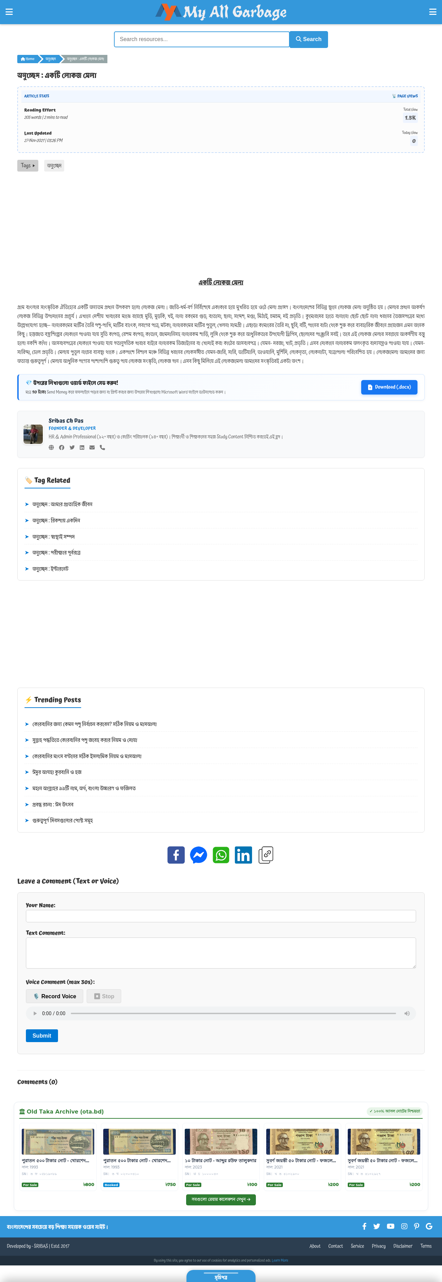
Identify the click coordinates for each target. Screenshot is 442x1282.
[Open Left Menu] (9, 12)
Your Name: (221, 910)
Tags (28, 164)
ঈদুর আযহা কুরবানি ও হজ (53, 771)
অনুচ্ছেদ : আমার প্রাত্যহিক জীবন (59, 503)
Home (28, 58)
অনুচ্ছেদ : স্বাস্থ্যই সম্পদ (50, 536)
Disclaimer (403, 1251)
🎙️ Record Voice (54, 1001)
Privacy (379, 1251)
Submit (41, 1040)
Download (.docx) (389, 386)
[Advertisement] (221, 222)
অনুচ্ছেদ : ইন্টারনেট (46, 568)
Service (357, 1251)
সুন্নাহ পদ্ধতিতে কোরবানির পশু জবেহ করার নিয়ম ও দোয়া (81, 739)
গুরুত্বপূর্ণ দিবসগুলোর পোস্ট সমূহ (59, 819)
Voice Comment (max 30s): (60, 986)
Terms (426, 1251)
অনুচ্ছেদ (51, 58)
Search (306, 39)
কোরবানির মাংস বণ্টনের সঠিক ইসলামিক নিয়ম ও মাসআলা (83, 755)
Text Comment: (221, 950)
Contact (335, 1251)
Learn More (280, 1265)
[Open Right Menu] (433, 12)
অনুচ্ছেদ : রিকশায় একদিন (52, 519)
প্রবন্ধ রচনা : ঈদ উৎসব (49, 803)
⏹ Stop (104, 1001)
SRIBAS (41, 1251)
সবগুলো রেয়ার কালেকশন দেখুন (221, 1203)
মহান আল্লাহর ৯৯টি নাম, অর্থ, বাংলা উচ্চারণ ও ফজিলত (80, 787)
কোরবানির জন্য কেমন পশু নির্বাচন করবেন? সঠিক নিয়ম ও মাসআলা (91, 723)
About (314, 1251)
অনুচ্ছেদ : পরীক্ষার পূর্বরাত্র (52, 551)
